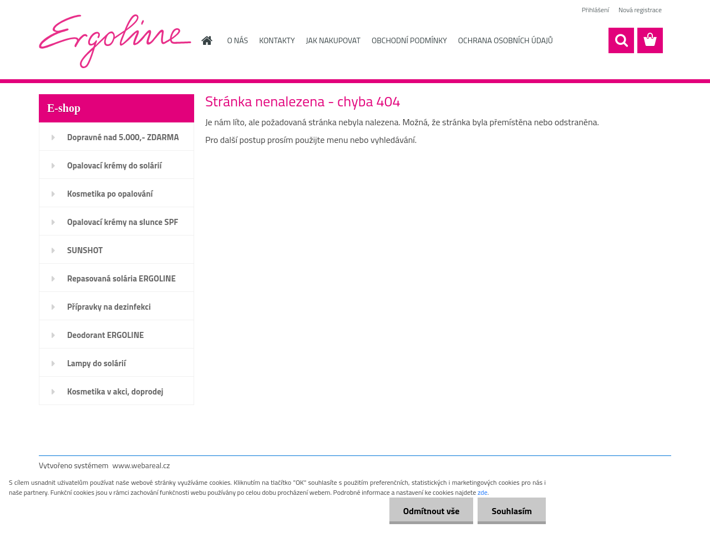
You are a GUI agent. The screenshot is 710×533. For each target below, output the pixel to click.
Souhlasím (511, 510)
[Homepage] (206, 40)
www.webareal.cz (141, 465)
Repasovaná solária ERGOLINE (121, 278)
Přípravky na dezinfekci (109, 306)
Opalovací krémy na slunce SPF (122, 222)
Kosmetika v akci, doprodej (115, 391)
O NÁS (237, 40)
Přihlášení (595, 9)
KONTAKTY (277, 40)
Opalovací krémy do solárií (114, 165)
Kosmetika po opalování (110, 193)
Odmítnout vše (431, 510)
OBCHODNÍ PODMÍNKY (409, 40)
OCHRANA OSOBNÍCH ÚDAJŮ (505, 40)
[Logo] (115, 41)
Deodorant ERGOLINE (105, 335)
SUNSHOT (85, 250)
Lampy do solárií (96, 363)
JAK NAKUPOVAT (333, 40)
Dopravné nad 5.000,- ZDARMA (123, 137)
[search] (621, 40)
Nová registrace (640, 9)
